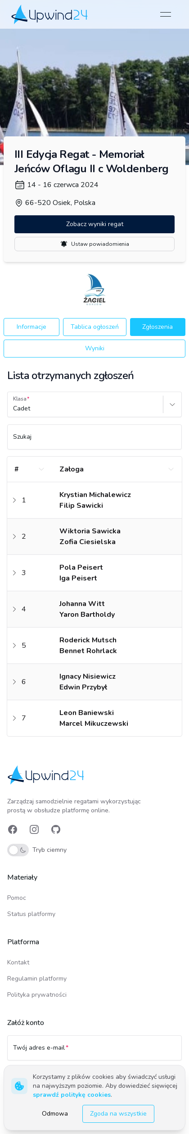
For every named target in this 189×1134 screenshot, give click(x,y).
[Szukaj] (94, 440)
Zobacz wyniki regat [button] (94, 224)
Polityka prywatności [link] (37, 994)
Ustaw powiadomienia (94, 244)
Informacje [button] (31, 327)
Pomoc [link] (16, 898)
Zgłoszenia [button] (157, 327)
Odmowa (55, 1113)
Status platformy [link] (31, 914)
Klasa (20, 398)
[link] (50, 14)
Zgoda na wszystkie (118, 1113)
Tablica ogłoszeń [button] (95, 327)
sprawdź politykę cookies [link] (72, 1094)
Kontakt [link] (18, 962)
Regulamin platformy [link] (37, 978)
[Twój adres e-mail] (94, 1051)
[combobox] (14, 408)
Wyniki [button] (94, 348)
